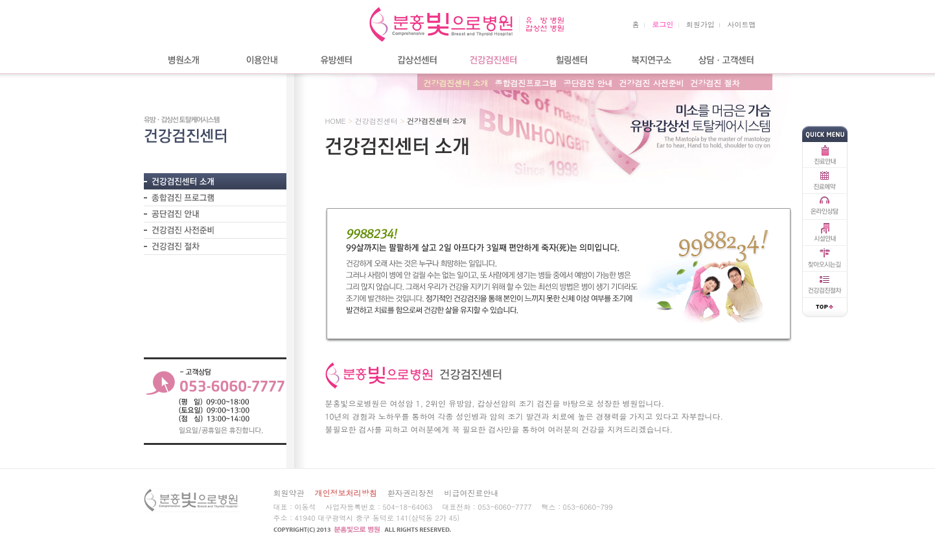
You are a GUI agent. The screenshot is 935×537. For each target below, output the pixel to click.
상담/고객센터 (727, 60)
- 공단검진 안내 (215, 214)
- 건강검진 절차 (215, 246)
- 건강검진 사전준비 (215, 230)
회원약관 (289, 492)
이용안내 (260, 60)
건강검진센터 (494, 60)
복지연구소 (649, 60)
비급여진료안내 (471, 492)
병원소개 (183, 60)
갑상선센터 (416, 60)
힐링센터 (571, 60)
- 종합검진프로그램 (215, 197)
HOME (335, 121)
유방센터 (338, 60)
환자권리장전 (410, 492)
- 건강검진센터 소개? (215, 181)
